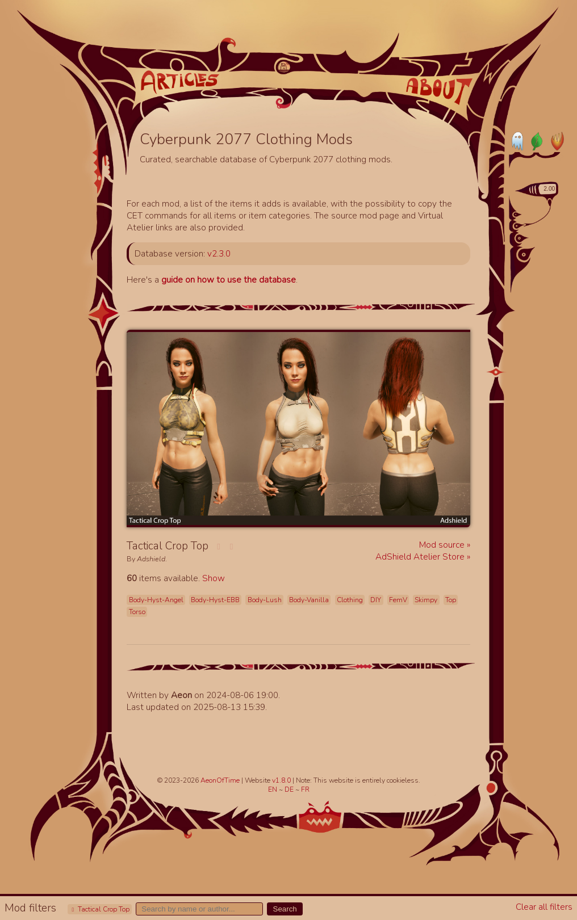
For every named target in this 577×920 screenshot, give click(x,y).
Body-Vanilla (309, 599)
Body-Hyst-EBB (215, 599)
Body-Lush (265, 599)
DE (290, 789)
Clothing (350, 599)
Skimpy (426, 599)
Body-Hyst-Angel (156, 599)
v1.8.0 (282, 780)
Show (213, 578)
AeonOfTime (220, 780)
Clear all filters (544, 907)
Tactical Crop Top (99, 909)
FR (305, 789)
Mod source (443, 545)
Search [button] (285, 909)
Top (450, 599)
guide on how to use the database (228, 279)
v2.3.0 (219, 253)
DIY (375, 599)
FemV (398, 599)
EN (273, 789)
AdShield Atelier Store (421, 556)
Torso (137, 611)
